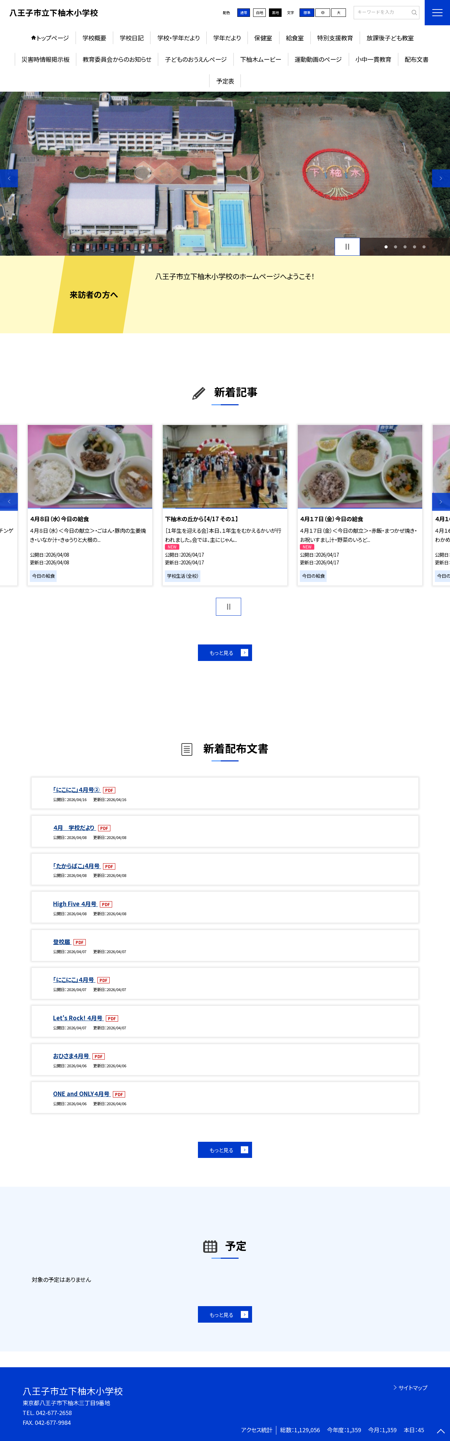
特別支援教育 (335, 37)
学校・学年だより (178, 37)
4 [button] (414, 247)
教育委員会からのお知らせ (117, 59)
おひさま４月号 (71, 1056)
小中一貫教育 (373, 59)
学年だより (227, 37)
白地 (259, 12)
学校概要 (94, 37)
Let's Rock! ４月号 (78, 1018)
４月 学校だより (74, 827)
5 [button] (424, 247)
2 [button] (395, 247)
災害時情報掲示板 (45, 59)
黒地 (275, 12)
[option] (225, 174)
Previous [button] (9, 178)
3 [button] (405, 247)
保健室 (263, 37)
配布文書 (417, 59)
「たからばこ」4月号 (77, 866)
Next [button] (441, 178)
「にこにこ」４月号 (74, 979)
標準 (306, 12)
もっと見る (221, 652)
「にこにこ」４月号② (77, 789)
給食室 (295, 37)
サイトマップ (413, 1387)
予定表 (225, 81)
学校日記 (131, 37)
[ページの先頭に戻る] (441, 1432)
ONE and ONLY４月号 (82, 1093)
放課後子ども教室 (390, 37)
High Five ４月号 (75, 903)
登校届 (62, 941)
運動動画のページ (318, 59)
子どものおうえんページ (196, 59)
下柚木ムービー (260, 59)
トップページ (53, 37)
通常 (243, 12)
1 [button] (385, 247)
